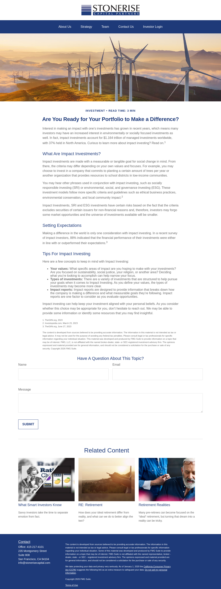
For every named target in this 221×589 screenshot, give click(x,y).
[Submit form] (28, 424)
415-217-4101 (35, 546)
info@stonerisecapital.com (34, 562)
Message (24, 389)
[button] (65, 26)
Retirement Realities (154, 505)
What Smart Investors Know (40, 505)
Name (22, 364)
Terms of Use (71, 585)
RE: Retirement (90, 505)
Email (116, 364)
